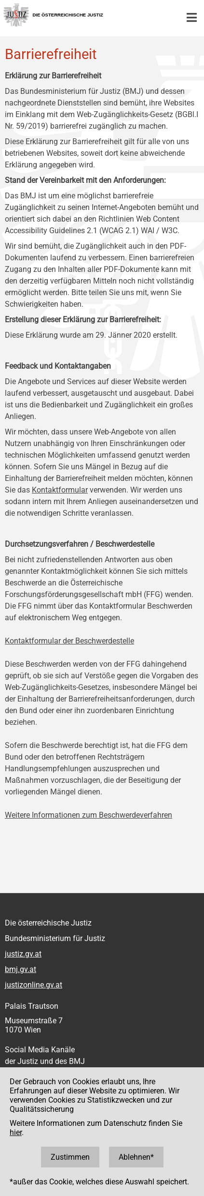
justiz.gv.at (23, 953)
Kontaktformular (60, 489)
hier (16, 1132)
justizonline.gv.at (33, 984)
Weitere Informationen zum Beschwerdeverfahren (88, 815)
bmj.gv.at (20, 969)
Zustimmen (70, 1157)
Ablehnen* (136, 1157)
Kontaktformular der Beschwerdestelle (69, 640)
